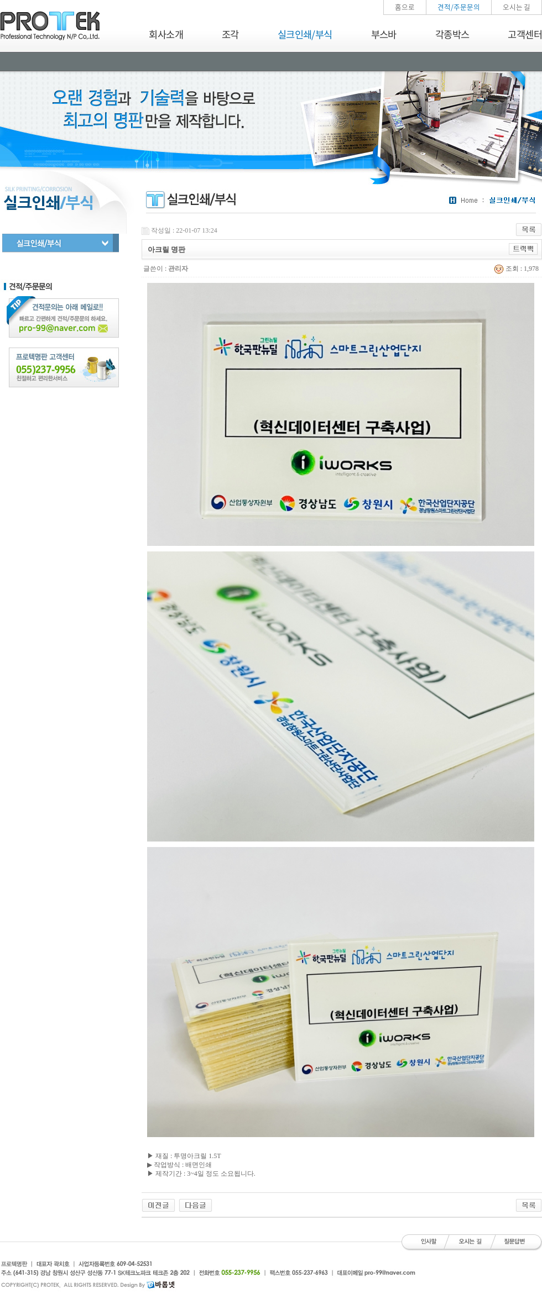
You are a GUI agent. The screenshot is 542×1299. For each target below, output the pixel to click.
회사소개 (166, 34)
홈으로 (405, 7)
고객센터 (525, 34)
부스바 (384, 34)
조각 (230, 34)
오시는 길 (516, 7)
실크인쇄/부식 (305, 34)
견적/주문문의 (458, 7)
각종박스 (452, 34)
